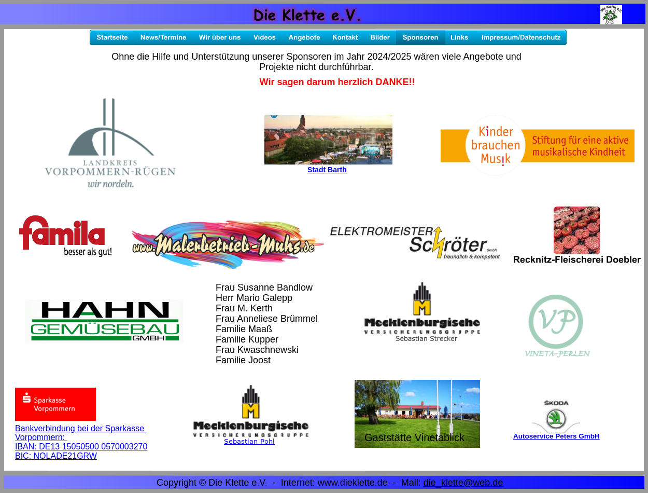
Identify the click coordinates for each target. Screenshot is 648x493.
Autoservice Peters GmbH (556, 436)
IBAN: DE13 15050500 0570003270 (81, 446)
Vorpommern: (41, 437)
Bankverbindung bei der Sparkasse (81, 428)
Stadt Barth (327, 170)
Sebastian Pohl (249, 441)
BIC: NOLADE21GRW (56, 455)
